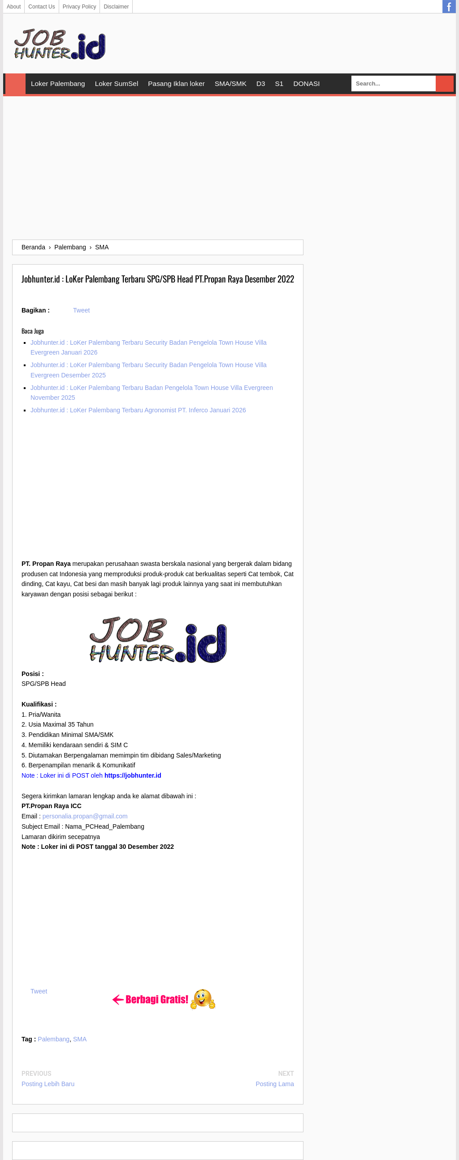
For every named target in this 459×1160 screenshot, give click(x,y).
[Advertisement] (229, 168)
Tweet (81, 310)
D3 (260, 83)
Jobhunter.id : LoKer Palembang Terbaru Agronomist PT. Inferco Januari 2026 (138, 410)
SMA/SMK (231, 83)
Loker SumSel (117, 83)
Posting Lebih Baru (48, 1083)
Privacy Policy (79, 7)
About (14, 7)
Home (15, 83)
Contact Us (41, 7)
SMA (80, 1039)
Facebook (449, 6)
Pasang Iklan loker (176, 83)
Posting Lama (274, 1083)
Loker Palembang (58, 83)
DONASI (306, 83)
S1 (279, 83)
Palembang (53, 1039)
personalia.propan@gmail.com (85, 816)
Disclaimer (116, 7)
